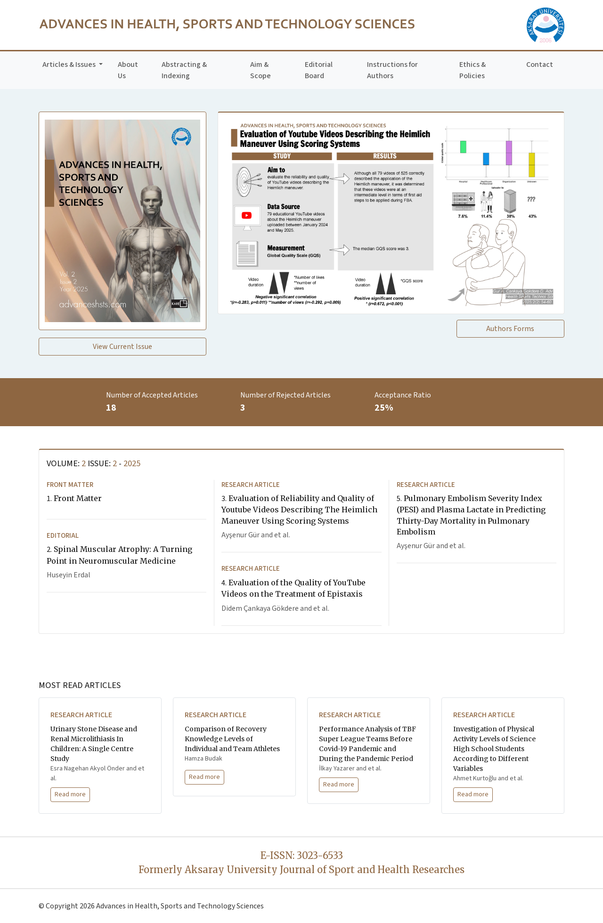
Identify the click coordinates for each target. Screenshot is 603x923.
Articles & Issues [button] (69, 64)
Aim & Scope (260, 70)
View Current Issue (122, 346)
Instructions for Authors (392, 70)
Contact (539, 64)
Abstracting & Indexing (184, 70)
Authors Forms (510, 329)
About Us (128, 70)
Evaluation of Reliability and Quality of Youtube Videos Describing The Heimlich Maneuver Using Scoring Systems (299, 509)
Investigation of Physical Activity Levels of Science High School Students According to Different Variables (494, 749)
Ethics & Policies (472, 70)
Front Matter (74, 498)
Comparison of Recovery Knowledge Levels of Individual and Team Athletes (232, 739)
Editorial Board (319, 70)
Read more (70, 794)
